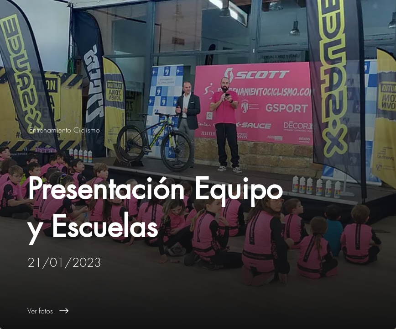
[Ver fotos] (211, 310)
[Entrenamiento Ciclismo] (65, 130)
